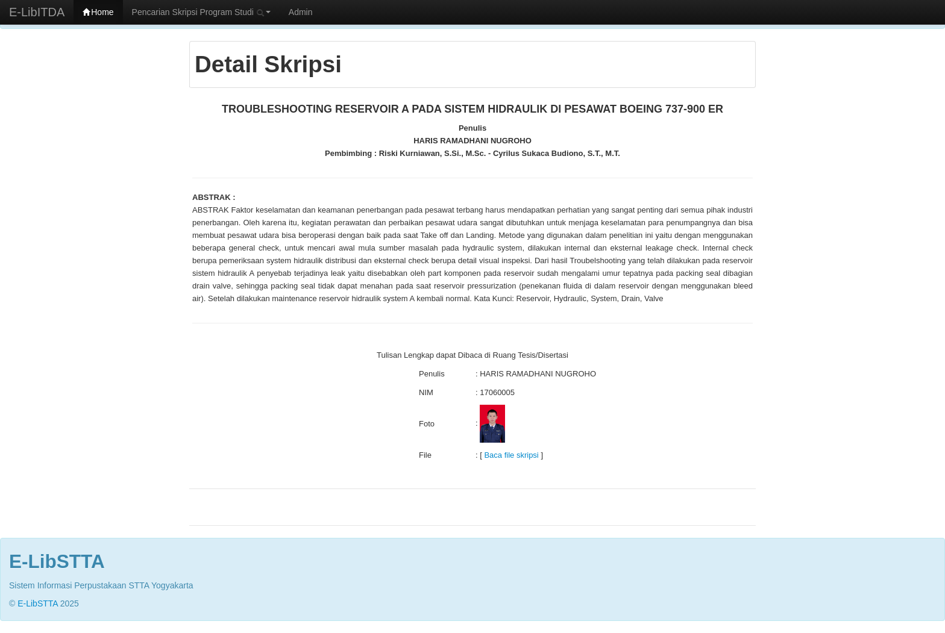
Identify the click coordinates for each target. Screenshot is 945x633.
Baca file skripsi (511, 455)
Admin (301, 12)
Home (98, 12)
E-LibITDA (36, 12)
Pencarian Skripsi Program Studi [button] (201, 12)
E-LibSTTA (37, 603)
